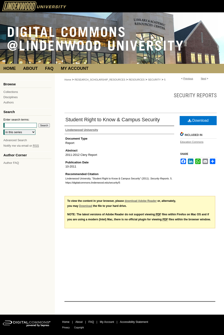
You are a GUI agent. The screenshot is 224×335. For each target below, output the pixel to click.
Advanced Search (15, 140)
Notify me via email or (21, 145)
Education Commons (191, 141)
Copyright (79, 327)
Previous (188, 78)
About (79, 322)
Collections (10, 92)
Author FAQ (11, 163)
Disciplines (10, 97)
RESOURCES (137, 79)
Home (67, 79)
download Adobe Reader (141, 201)
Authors (8, 102)
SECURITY (154, 79)
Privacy (66, 327)
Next (203, 78)
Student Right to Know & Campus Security (112, 119)
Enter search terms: (16, 119)
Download (198, 120)
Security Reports (195, 95)
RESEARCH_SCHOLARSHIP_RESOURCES (100, 79)
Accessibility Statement (134, 322)
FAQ (91, 322)
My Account (107, 322)
